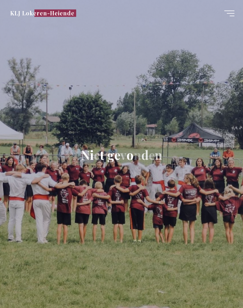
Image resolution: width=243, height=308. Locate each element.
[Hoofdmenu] (229, 13)
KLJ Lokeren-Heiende (42, 13)
